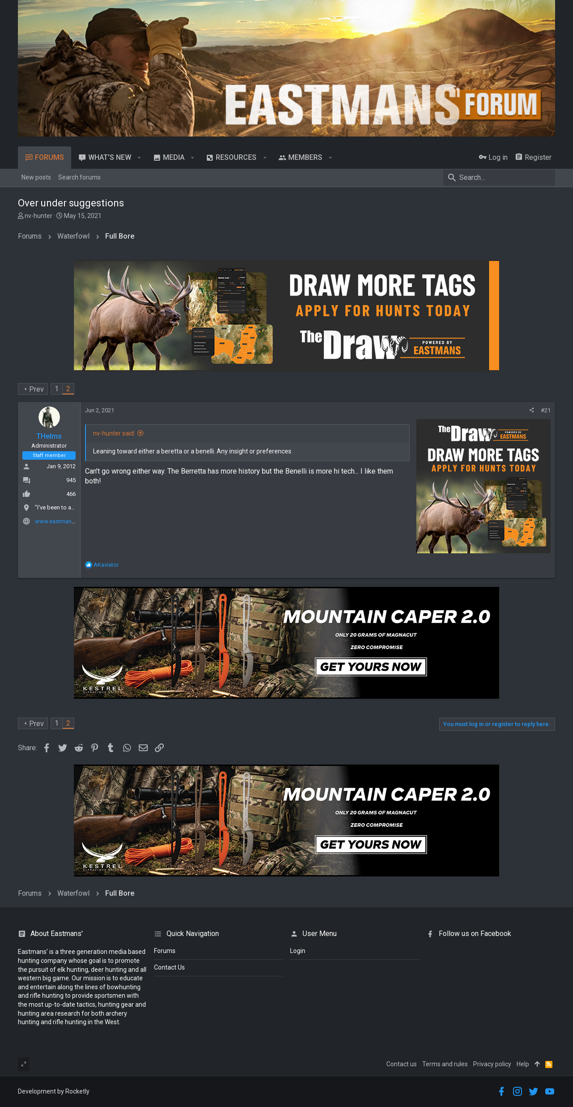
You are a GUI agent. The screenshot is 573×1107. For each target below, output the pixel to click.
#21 (546, 410)
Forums (164, 950)
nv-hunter (38, 215)
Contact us (401, 1064)
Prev (36, 389)
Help (523, 1064)
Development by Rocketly (54, 1091)
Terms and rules (445, 1064)
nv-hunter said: (114, 433)
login (297, 950)
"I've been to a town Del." (66, 507)
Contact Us (169, 967)
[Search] (499, 178)
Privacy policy (492, 1064)
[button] (139, 158)
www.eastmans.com (61, 521)
